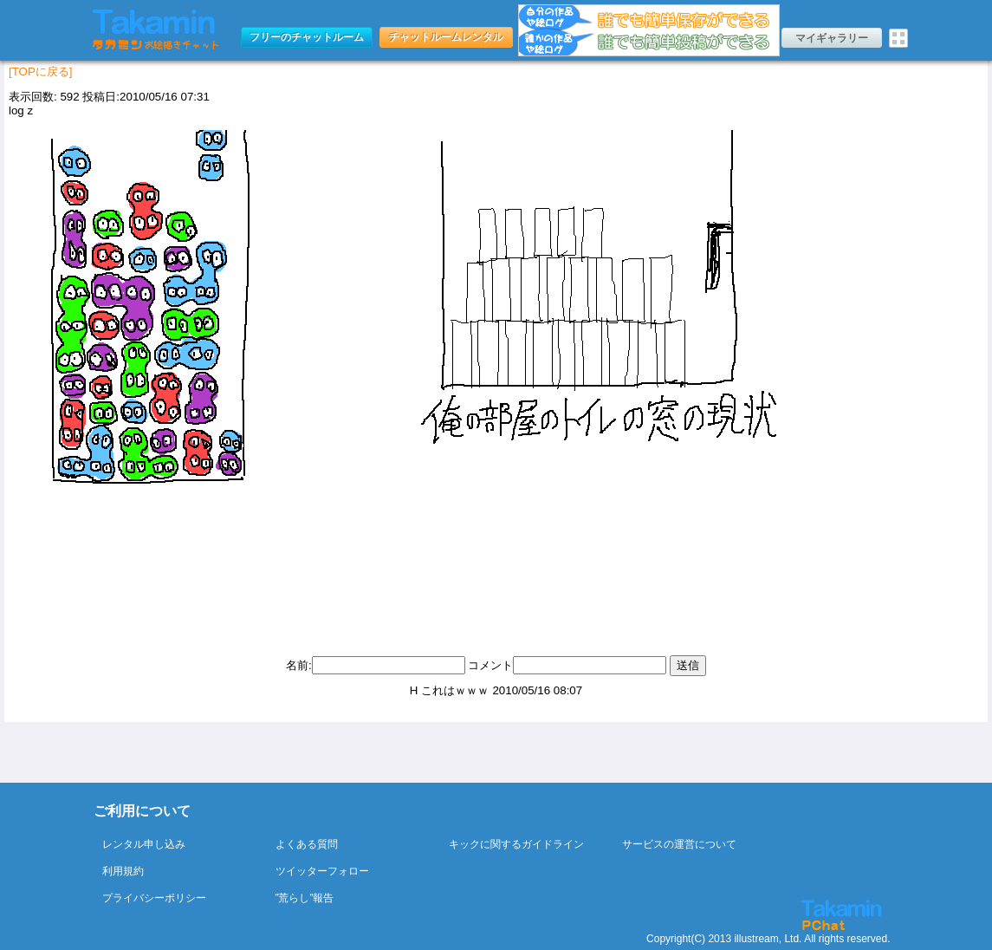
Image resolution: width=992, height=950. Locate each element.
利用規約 (123, 871)
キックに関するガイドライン (516, 844)
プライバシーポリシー (154, 898)
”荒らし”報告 (305, 898)
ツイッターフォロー (322, 871)
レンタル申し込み (143, 844)
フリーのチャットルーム (307, 37)
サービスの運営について (679, 844)
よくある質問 (307, 844)
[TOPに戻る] (41, 71)
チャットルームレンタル (446, 37)
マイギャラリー (831, 38)
